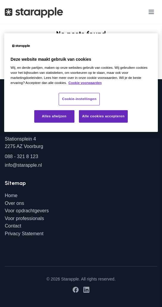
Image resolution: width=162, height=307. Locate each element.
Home (11, 195)
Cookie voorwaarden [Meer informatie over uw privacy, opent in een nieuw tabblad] (85, 83)
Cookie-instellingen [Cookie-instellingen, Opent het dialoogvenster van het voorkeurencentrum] (79, 99)
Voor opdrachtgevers (27, 210)
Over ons (14, 203)
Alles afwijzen (54, 116)
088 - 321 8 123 (21, 156)
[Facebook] (76, 290)
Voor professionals (24, 218)
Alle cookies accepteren (103, 116)
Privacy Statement (24, 233)
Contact (13, 225)
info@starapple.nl (23, 165)
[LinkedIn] (86, 290)
